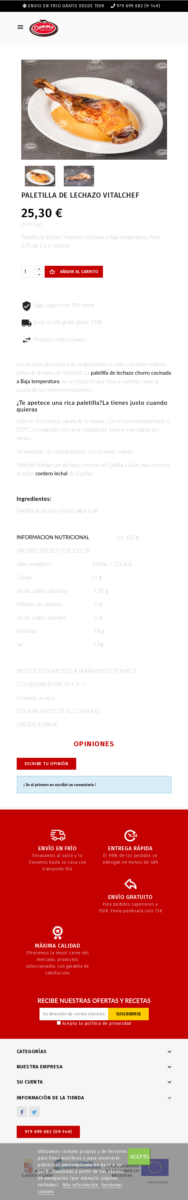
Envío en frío (57, 848)
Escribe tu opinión (46, 763)
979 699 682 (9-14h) (138, 6)
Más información (81, 1185)
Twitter (34, 1111)
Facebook (22, 1111)
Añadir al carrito (78, 271)
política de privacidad (108, 1023)
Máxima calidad (57, 945)
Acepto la (94, 1023)
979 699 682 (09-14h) (48, 1131)
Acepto (139, 1156)
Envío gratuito (130, 897)
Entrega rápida (130, 848)
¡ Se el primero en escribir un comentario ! (60, 784)
